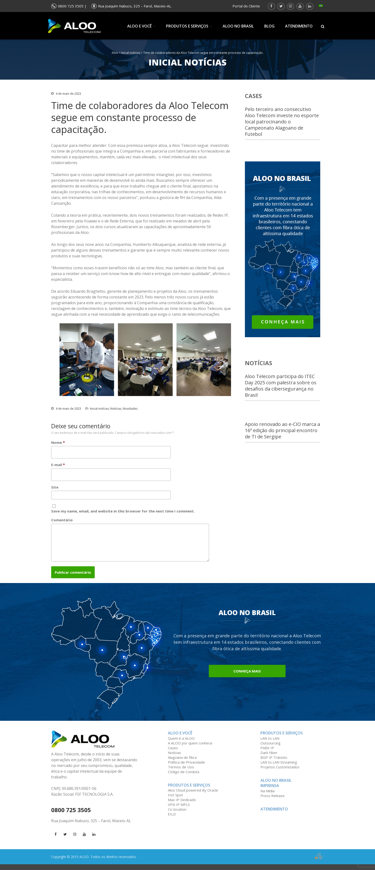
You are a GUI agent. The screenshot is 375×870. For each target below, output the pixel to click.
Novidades (130, 409)
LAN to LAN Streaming (278, 767)
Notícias (115, 409)
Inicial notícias (130, 53)
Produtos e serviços (281, 738)
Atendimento (299, 26)
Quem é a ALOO (181, 744)
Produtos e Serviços (187, 26)
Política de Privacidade (186, 767)
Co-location (177, 815)
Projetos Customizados (279, 772)
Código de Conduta (183, 777)
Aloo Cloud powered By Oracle (193, 795)
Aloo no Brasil (238, 26)
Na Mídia (267, 796)
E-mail (58, 464)
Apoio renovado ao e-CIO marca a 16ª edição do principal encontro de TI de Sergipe (282, 430)
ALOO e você (139, 26)
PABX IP (267, 753)
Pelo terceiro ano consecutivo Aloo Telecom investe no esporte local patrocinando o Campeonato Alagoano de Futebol (282, 121)
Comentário (62, 520)
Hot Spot (175, 800)
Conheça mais (247, 676)
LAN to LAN (269, 744)
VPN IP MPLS (179, 810)
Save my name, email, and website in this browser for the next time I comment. (123, 511)
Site (54, 487)
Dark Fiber (268, 758)
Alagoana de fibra (182, 763)
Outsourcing (270, 748)
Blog (269, 26)
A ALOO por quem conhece (190, 748)
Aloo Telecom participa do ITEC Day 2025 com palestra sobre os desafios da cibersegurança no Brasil (280, 385)
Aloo (115, 53)
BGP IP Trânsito (273, 763)
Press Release (272, 801)
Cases (173, 753)
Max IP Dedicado (182, 805)
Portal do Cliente (246, 6)
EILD (172, 819)
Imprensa (269, 791)
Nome (58, 442)
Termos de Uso (181, 772)
